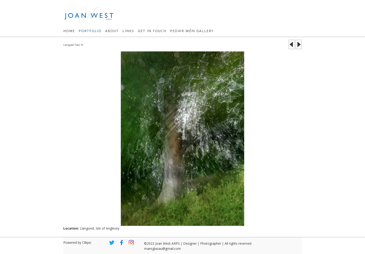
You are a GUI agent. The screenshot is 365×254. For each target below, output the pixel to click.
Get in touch (152, 31)
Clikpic (86, 242)
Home (69, 31)
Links (128, 31)
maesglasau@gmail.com (162, 248)
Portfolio (90, 31)
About (112, 31)
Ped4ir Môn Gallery (191, 31)
